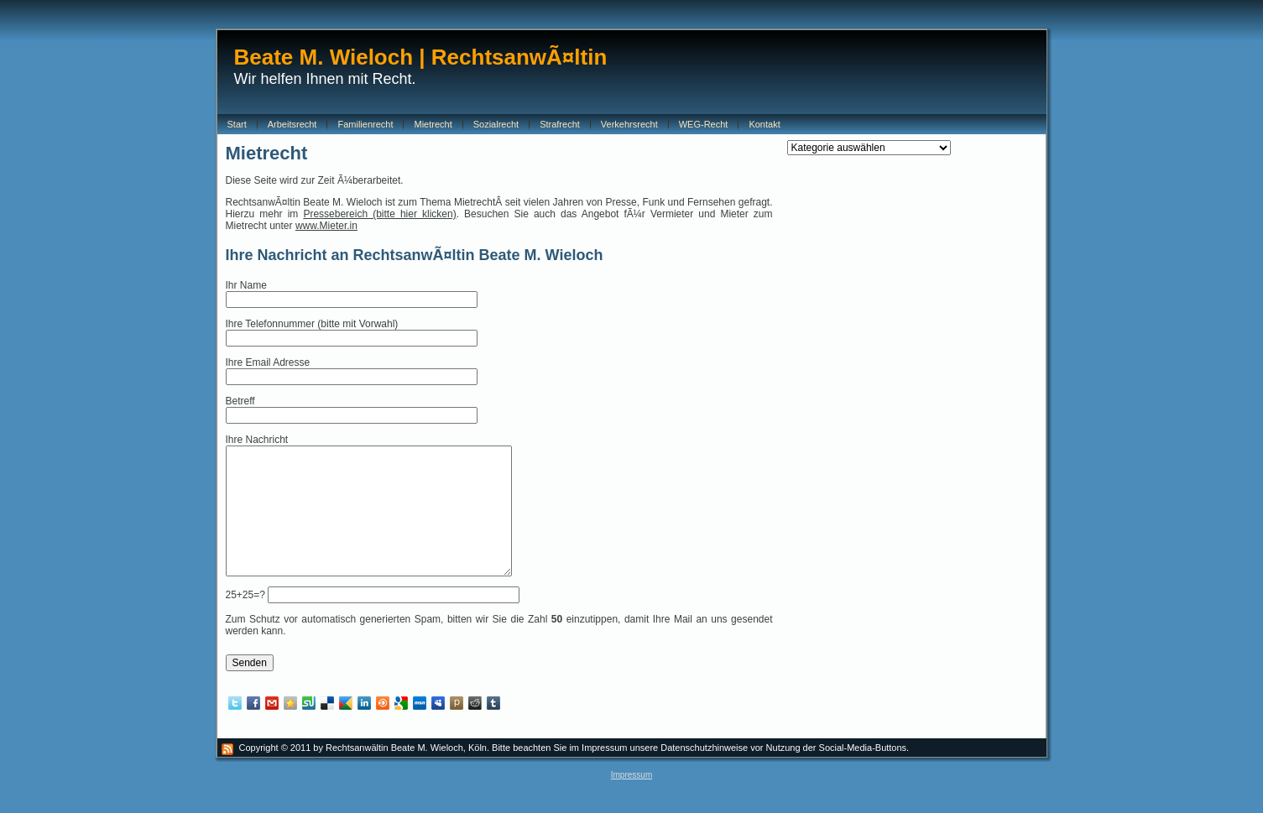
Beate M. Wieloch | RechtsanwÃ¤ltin (421, 57)
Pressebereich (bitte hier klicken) (379, 214)
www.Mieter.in (326, 226)
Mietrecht (267, 153)
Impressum (631, 800)
